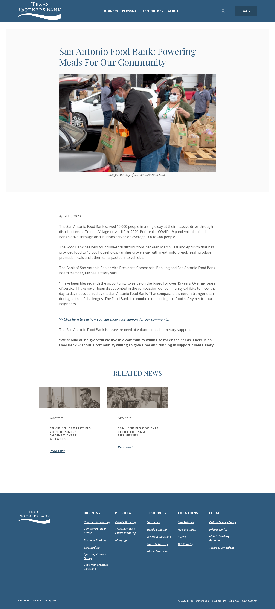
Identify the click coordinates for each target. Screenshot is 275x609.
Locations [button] (188, 513)
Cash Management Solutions (96, 567)
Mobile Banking (157, 529)
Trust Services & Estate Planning (125, 531)
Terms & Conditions (221, 548)
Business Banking (95, 540)
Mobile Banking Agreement (221, 538)
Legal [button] (214, 513)
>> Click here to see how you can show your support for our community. (114, 319)
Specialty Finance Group (95, 556)
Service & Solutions (159, 537)
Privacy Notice (218, 530)
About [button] (173, 11)
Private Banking (125, 522)
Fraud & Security (157, 544)
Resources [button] (157, 513)
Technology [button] (153, 11)
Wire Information (157, 551)
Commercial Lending (97, 522)
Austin (182, 537)
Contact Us (153, 522)
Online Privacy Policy (222, 522)
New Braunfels (187, 529)
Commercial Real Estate (95, 531)
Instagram (50, 600)
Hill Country (185, 544)
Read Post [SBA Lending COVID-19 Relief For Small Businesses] (125, 447)
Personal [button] (130, 11)
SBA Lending (92, 547)
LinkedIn (37, 600)
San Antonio (186, 522)
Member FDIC (219, 600)
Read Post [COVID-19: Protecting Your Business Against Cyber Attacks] (57, 450)
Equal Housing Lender (245, 600)
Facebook (23, 600)
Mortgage (121, 540)
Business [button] (110, 11)
